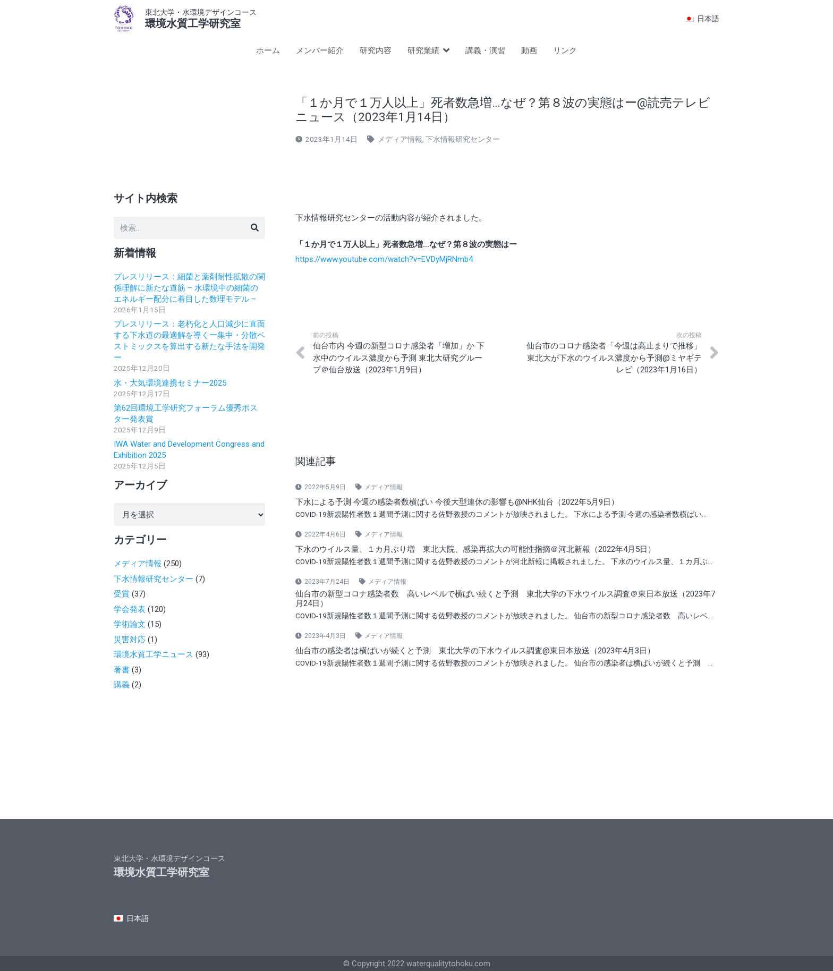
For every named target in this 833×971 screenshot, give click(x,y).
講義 (122, 684)
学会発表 (130, 609)
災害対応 (130, 639)
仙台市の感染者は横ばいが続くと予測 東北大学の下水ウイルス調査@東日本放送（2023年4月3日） (475, 650)
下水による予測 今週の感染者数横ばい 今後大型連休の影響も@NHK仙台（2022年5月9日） (457, 502)
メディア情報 (400, 139)
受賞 (122, 594)
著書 (122, 670)
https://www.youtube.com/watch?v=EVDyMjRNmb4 (384, 259)
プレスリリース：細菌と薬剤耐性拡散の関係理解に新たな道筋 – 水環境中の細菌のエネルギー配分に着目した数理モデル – (189, 288)
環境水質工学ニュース (153, 654)
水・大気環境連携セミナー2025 (170, 383)
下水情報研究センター (463, 139)
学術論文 (130, 624)
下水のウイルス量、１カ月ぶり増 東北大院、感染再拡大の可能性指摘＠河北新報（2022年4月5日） (475, 549)
